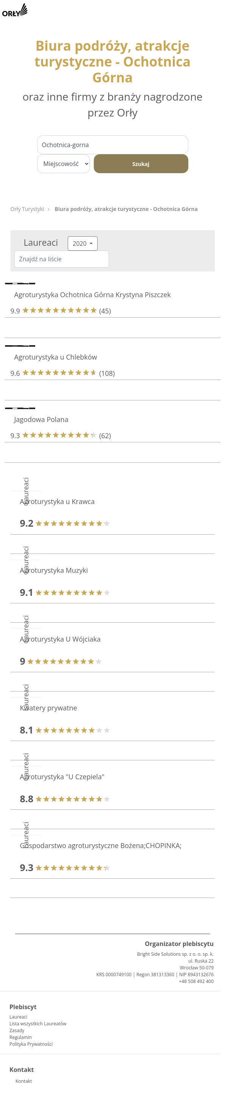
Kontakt (24, 1081)
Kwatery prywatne (48, 707)
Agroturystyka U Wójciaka (60, 639)
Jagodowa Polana (41, 419)
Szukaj (140, 163)
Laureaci (18, 1017)
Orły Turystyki (27, 208)
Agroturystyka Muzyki (54, 570)
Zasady (16, 1030)
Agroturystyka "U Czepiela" (62, 776)
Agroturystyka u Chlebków (55, 356)
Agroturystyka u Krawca (57, 501)
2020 (80, 243)
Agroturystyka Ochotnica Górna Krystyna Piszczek (92, 294)
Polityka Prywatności (31, 1044)
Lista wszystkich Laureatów (38, 1023)
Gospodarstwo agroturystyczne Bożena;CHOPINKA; (101, 845)
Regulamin (20, 1037)
